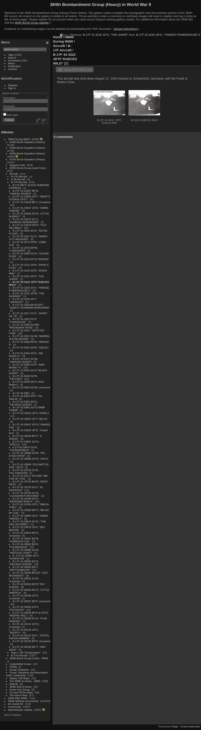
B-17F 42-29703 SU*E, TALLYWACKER (24, 471)
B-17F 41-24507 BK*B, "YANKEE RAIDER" (24, 192)
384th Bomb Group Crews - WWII (29, 658)
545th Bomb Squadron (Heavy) (27, 147)
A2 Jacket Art (15, 703)
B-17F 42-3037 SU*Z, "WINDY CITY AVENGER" (28, 238)
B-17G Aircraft (19, 655)
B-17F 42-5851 (21, 393)
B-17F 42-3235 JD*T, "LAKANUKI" (23, 300)
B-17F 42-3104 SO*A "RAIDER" (31, 259)
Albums (7, 132)
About (11, 63)
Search (12, 57)
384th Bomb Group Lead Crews (28, 167)
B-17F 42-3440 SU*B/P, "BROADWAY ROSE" (24, 326)
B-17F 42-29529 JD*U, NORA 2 (31, 413)
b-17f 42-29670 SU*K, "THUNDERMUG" (23, 449)
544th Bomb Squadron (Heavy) (27, 142)
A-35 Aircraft (18, 179)
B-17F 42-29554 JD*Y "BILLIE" (30, 418)
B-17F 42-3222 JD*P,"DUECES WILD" (65, 59)
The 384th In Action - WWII (25, 681)
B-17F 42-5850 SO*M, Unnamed (31, 387)
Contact (12, 69)
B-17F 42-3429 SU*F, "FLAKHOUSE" (23, 320)
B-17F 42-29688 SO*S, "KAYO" (31, 458)
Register (13, 85)
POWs (13, 666)
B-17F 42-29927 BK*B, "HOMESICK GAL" (24, 540)
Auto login (10, 114)
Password (9, 106)
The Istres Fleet (19, 695)
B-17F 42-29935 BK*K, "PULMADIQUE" (24, 545)
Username (9, 97)
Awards (14, 683)
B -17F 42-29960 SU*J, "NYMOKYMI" (24, 557)
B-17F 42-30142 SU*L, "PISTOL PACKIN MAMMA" (29, 637)
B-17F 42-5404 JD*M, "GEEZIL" (31, 347)
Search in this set (77, 69)
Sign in (12, 88)
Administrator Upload (20, 709)
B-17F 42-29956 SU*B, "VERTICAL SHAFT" (24, 551)
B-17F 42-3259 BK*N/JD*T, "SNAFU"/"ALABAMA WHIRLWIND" (29, 306)
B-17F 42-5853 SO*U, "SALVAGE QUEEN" (23, 403)
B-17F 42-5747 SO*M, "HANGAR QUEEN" (23, 360)
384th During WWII (19, 139)
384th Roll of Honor (21, 686)
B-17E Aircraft (19, 176)
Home (57, 37)
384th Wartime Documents (23, 701)
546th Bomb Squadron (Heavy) (27, 153)
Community (14, 706)
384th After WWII (18, 698)
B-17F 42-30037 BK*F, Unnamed (31, 601)
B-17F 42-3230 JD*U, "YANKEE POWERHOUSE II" (29, 289)
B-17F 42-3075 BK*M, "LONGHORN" (23, 249)
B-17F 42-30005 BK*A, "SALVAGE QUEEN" (24, 563)
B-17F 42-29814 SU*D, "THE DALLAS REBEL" (27, 523)
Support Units (17, 165)
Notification (14, 66)
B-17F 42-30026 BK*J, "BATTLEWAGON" (24, 568)
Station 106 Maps (20, 678)
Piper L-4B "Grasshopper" (26, 652)
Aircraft (14, 173)
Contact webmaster (190, 726)
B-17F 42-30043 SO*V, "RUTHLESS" (24, 608)
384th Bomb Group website (32, 22)
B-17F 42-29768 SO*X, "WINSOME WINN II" (24, 500)
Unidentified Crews (20, 663)
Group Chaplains (19, 669)
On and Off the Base (21, 692)
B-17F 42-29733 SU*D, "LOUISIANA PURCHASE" (24, 494)
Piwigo (174, 726)
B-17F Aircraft (19, 182)
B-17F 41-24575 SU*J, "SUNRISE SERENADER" (24, 220)
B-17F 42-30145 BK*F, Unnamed (31, 641)
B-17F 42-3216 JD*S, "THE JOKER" (105, 34)
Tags (11, 54)
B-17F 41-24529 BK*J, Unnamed (31, 202)
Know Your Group (20, 689)
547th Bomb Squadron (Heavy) (27, 159)
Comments (14, 60)
